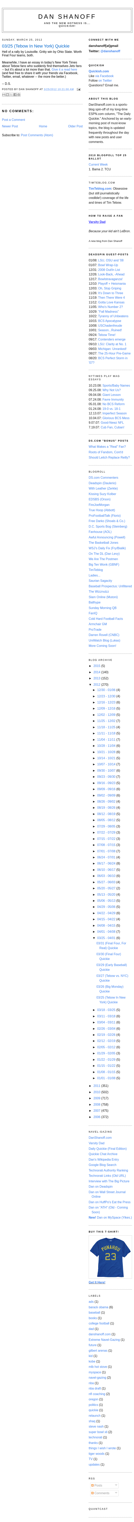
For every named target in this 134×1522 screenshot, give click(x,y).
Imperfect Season (114, 413)
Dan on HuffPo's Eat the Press (109, 1202)
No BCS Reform (113, 404)
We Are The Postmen (103, 559)
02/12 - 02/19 (106, 1041)
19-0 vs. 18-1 (111, 408)
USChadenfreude (110, 325)
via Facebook (104, 76)
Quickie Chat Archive (103, 1154)
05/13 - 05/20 (106, 894)
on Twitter (105, 80)
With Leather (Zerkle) (103, 488)
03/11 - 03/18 (106, 1016)
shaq (92, 1421)
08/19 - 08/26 (106, 807)
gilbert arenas (98, 1350)
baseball (94, 1312)
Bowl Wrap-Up (108, 265)
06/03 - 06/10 (106, 876)
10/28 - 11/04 (106, 745)
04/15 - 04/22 (106, 919)
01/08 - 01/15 (106, 1072)
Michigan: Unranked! (112, 349)
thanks (93, 1443)
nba (91, 1383)
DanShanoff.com (100, 1137)
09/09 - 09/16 (106, 789)
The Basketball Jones (103, 542)
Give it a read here (64, 69)
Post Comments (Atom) (37, 135)
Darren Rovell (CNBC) (104, 635)
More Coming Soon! (102, 645)
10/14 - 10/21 (106, 758)
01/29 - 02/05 (106, 1053)
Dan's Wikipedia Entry (104, 1159)
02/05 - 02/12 (106, 1047)
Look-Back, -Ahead (111, 274)
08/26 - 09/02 (106, 801)
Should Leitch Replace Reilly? (109, 457)
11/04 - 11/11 (106, 739)
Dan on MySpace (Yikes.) (110, 1217)
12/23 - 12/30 (106, 696)
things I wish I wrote (102, 1448)
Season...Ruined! (110, 330)
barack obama (98, 1307)
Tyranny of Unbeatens (113, 316)
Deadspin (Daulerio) (102, 483)
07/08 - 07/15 (106, 845)
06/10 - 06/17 (106, 869)
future (93, 1345)
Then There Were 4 (111, 297)
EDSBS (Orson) (100, 499)
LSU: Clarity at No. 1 (112, 344)
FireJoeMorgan (99, 504)
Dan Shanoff (67, 16)
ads (91, 1301)
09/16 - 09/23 (106, 783)
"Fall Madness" (108, 311)
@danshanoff (110, 51)
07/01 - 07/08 (106, 851)
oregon (93, 1399)
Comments (100, 1493)
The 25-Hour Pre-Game (114, 353)
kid (91, 1356)
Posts (96, 1485)
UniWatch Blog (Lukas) (104, 640)
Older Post (75, 126)
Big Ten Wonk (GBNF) (104, 564)
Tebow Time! (106, 335)
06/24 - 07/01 (106, 857)
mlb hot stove (98, 1366)
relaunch (94, 1415)
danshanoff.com (100, 1334)
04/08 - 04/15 (106, 925)
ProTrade (95, 629)
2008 (97, 1104)
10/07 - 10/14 (106, 764)
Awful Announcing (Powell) (107, 537)
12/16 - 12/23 (106, 702)
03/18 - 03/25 (106, 1010)
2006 (97, 1117)
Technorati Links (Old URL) (107, 1175)
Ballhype (94, 602)
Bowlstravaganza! (110, 279)
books (93, 1318)
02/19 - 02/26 (106, 1034)
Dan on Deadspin (101, 1186)
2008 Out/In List (109, 269)
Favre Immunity (113, 399)
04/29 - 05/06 (106, 906)
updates (94, 1464)
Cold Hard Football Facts (106, 618)
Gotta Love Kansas (111, 302)
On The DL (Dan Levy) (104, 553)
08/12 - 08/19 (106, 814)
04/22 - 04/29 (106, 913)
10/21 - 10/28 (106, 752)
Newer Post (10, 126)
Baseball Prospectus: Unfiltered (110, 586)
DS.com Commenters (103, 477)
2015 (97, 666)
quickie (93, 1410)
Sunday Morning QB (103, 608)
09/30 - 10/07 (106, 770)
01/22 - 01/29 (106, 1059)
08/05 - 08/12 (106, 820)
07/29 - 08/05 (106, 826)
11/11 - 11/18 (106, 733)
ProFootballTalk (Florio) (105, 515)
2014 (97, 672)
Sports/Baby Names (116, 385)
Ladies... (94, 575)
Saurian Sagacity (100, 580)
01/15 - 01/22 (106, 1065)
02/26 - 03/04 (106, 1028)
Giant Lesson (111, 394)
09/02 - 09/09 (106, 795)
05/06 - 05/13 (106, 900)
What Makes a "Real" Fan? (107, 446)
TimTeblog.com (100, 188)
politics (93, 1404)
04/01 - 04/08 (106, 931)
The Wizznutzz (99, 591)
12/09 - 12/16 (106, 708)
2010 (97, 1092)
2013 (97, 678)
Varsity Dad (96, 1143)
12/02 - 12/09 (106, 714)
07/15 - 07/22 (106, 838)
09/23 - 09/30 (106, 776)
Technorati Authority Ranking (108, 1170)
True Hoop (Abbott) (102, 510)
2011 (97, 1085)
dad (91, 1329)
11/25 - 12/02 (106, 721)
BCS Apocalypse (109, 321)
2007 (97, 1110)
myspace (95, 1372)
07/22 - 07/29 (106, 832)
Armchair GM (98, 624)
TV (91, 1459)
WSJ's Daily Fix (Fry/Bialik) (107, 548)
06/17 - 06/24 (106, 863)
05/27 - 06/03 (106, 882)
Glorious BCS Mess (115, 418)
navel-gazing (97, 1377)
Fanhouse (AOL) (100, 531)
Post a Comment (13, 119)
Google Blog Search (102, 1165)
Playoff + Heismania (112, 283)
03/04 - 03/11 (106, 1022)
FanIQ (93, 613)
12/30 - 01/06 (106, 690)
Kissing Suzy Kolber (102, 494)
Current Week (98, 164)
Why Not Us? (111, 390)
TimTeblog (96, 570)
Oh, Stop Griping (109, 288)
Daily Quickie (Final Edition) (108, 1148)
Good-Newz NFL (112, 422)
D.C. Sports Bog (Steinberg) (108, 526)
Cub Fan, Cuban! (112, 427)
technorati (95, 1437)
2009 (97, 1098)
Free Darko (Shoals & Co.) (107, 521)
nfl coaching (97, 1394)
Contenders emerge (112, 339)
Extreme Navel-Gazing (104, 1339)
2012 (97, 684)
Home (43, 126)
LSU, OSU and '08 (111, 260)
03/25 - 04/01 (106, 938)
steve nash (96, 1426)
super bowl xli (98, 1432)
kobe (92, 1361)
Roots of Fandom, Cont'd (106, 452)
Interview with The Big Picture (109, 1181)
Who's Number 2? (110, 307)
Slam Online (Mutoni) (103, 597)
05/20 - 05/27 (106, 888)
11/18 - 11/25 (106, 727)
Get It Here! (97, 1282)
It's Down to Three (110, 293)
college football (99, 1323)
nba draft (95, 1388)
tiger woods (96, 1453)
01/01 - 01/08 (106, 1078)
